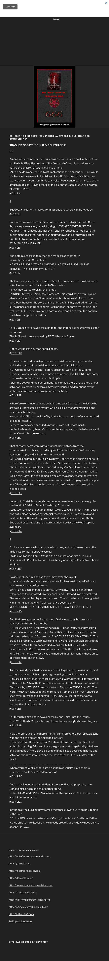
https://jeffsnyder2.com (21, 914)
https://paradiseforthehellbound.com (28, 907)
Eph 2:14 (16, 531)
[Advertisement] (54, 44)
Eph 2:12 (16, 437)
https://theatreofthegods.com (25, 870)
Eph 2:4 (16, 193)
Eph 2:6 (16, 247)
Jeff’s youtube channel (21, 921)
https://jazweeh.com (19, 863)
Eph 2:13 (16, 493)
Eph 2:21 (16, 801)
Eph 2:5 (16, 213)
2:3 (11, 150)
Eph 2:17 (16, 662)
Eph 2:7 (15, 272)
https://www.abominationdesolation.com (30, 885)
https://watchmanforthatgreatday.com (29, 899)
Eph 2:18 (16, 708)
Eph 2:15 (16, 568)
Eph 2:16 (16, 611)
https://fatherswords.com (22, 892)
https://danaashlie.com (21, 878)
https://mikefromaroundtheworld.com (29, 856)
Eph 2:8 (16, 319)
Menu (54, 19)
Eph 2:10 (16, 352)
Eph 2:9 (16, 340)
